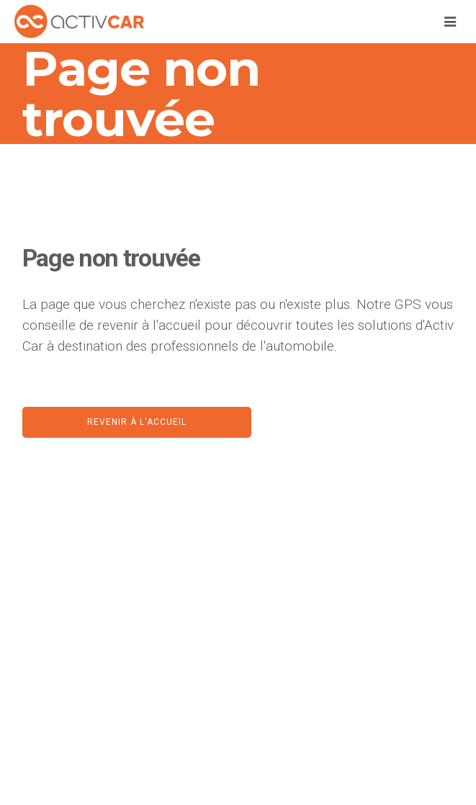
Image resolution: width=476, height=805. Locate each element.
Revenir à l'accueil (137, 422)
